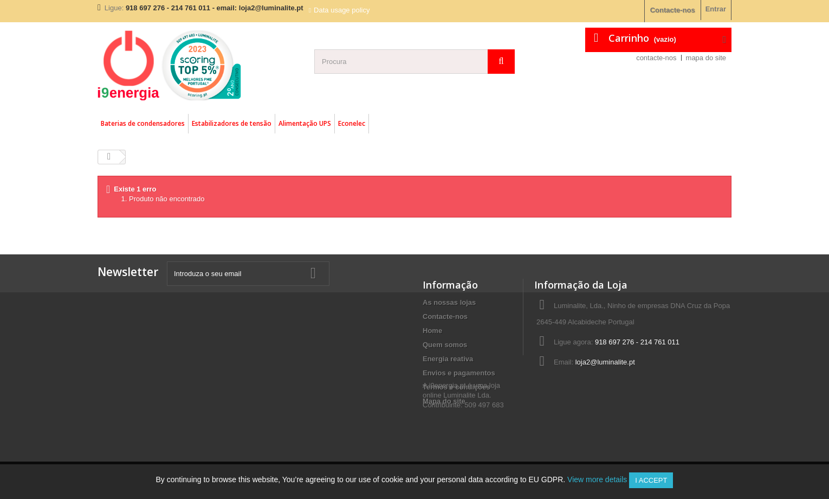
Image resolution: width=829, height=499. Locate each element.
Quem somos (445, 345)
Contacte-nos (672, 10)
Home (432, 331)
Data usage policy (342, 10)
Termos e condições (456, 387)
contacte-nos (656, 58)
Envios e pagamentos (459, 373)
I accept (651, 480)
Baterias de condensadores (143, 123)
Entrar (715, 9)
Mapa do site (444, 401)
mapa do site (706, 58)
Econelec (351, 123)
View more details (597, 479)
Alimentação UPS (305, 123)
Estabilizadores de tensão (231, 123)
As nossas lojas (449, 302)
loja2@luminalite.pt (605, 362)
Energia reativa (448, 359)
